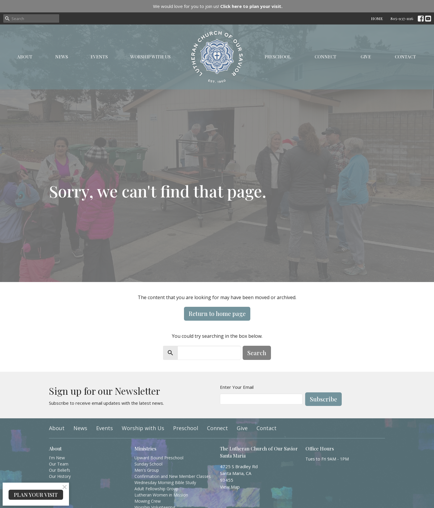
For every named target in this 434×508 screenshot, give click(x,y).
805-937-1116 (401, 18)
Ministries (145, 448)
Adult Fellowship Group (156, 488)
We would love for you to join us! (217, 6)
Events (99, 57)
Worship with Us (150, 57)
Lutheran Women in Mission (161, 495)
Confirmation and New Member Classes (172, 476)
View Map (230, 487)
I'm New (57, 458)
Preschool (277, 57)
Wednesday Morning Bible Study (165, 482)
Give (366, 57)
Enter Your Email (237, 387)
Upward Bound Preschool (158, 458)
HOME (377, 18)
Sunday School (148, 464)
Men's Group (146, 470)
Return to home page (217, 313)
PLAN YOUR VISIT (36, 494)
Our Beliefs (59, 470)
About (24, 57)
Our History (60, 476)
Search (256, 353)
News (61, 57)
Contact (405, 57)
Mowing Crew (147, 501)
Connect (325, 57)
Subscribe (323, 399)
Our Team (58, 464)
